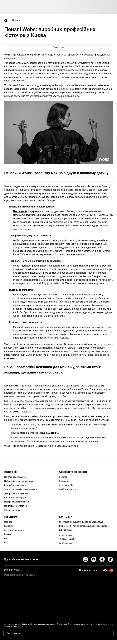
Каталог (63, 477)
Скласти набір (66, 485)
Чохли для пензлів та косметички (20, 489)
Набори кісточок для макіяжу (18, 481)
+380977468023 (66, 539)
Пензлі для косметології (15, 506)
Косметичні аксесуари (15, 497)
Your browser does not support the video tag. (58, 607)
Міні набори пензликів (15, 485)
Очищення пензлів (13, 510)
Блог (6, 538)
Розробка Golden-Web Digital (19, 574)
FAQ (6, 542)
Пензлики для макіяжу (15, 477)
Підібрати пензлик (68, 489)
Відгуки (7, 534)
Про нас (8, 522)
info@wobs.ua (66, 543)
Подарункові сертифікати (16, 502)
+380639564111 (66, 535)
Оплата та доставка (14, 530)
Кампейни (64, 481)
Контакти (9, 526)
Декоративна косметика (16, 493)
